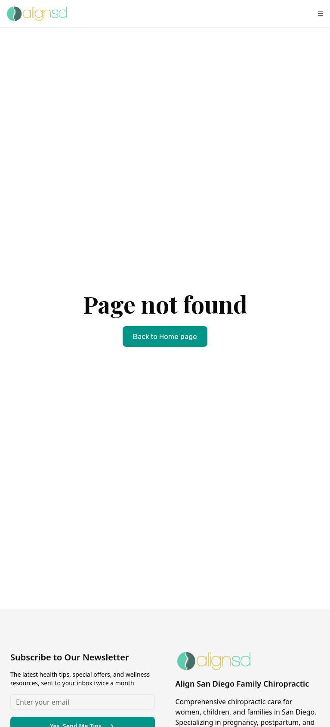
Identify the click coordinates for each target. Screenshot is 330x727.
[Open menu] (320, 13)
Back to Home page (165, 336)
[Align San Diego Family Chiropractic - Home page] (37, 13)
